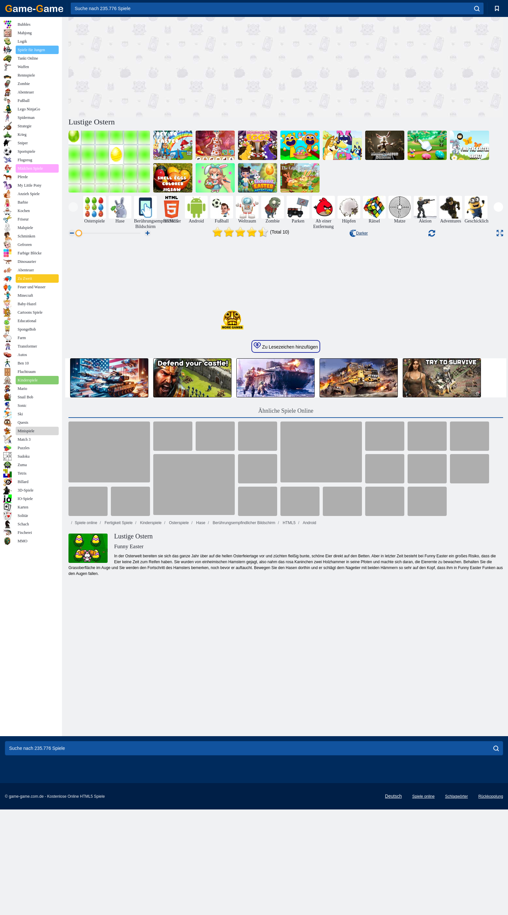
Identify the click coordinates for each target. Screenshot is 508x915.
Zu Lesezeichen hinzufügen (286, 545)
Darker (359, 233)
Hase (200, 722)
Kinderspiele (150, 722)
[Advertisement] (177, 66)
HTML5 (289, 722)
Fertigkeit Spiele (117, 722)
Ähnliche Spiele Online (285, 610)
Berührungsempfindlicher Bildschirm (243, 722)
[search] (477, 8)
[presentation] (73, 207)
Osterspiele (178, 722)
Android (309, 722)
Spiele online (86, 722)
